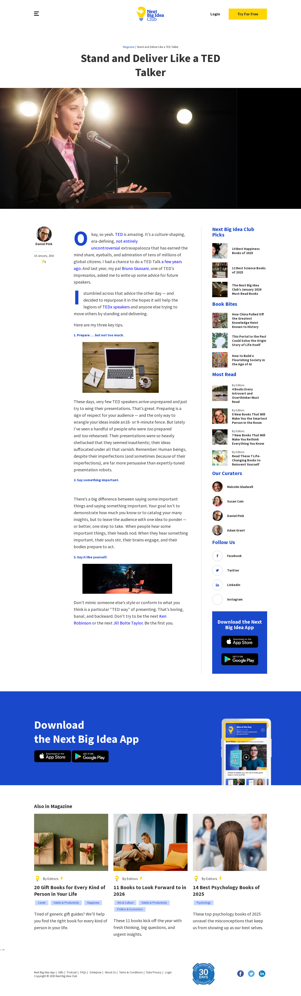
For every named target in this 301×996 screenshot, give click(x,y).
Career (42, 903)
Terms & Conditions (131, 972)
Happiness (93, 903)
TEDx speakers (116, 307)
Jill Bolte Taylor (128, 623)
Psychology (204, 903)
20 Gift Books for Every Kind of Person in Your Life (69, 890)
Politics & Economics (130, 909)
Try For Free (247, 13)
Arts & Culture (125, 903)
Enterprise (95, 972)
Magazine (128, 47)
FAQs (83, 972)
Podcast (72, 972)
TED (119, 234)
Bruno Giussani (135, 268)
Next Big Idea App (44, 972)
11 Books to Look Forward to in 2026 (149, 890)
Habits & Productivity (66, 903)
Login (215, 13)
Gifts (60, 972)
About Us (110, 972)
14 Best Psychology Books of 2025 (226, 890)
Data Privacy (153, 972)
